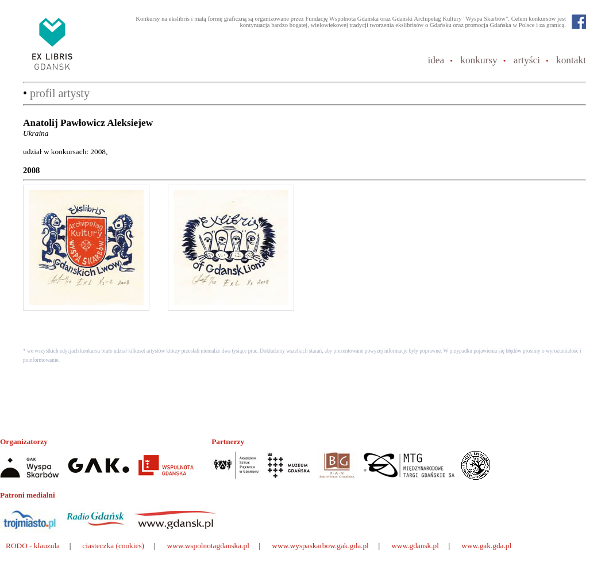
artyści (527, 60)
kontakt (571, 60)
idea (435, 60)
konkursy (479, 60)
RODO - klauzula (33, 545)
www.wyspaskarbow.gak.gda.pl (320, 545)
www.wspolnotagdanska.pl (208, 545)
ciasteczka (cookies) (113, 545)
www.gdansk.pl (415, 545)
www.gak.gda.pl (486, 545)
